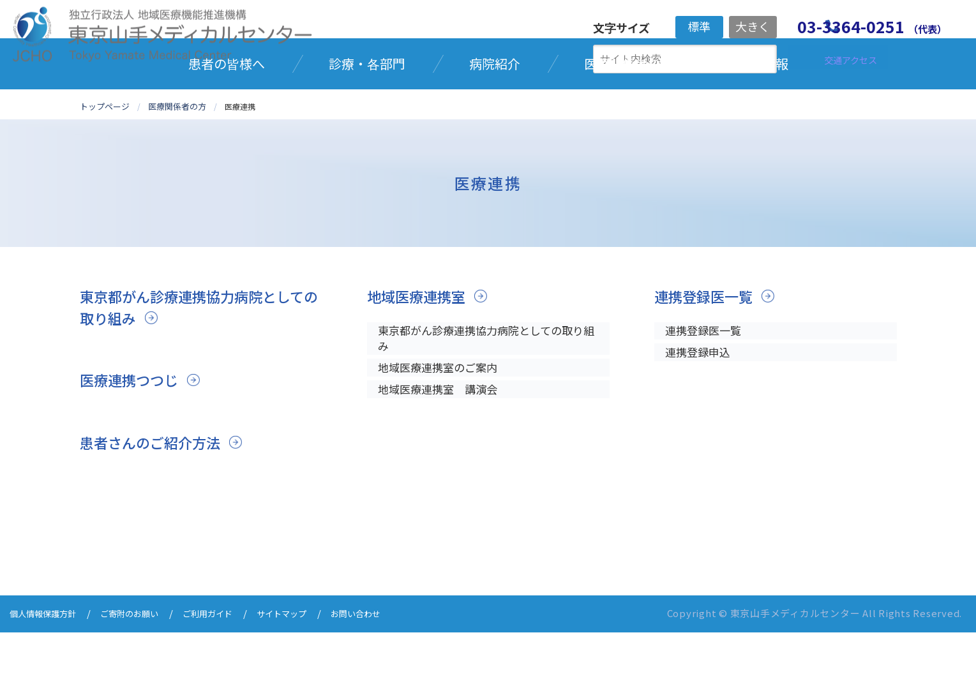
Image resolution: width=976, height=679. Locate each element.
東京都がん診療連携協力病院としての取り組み (195, 355)
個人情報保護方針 (48, 661)
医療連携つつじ (133, 428)
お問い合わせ (394, 661)
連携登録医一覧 (708, 344)
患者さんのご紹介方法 (156, 490)
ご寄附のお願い (143, 661)
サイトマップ (312, 661)
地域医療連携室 (420, 344)
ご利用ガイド (230, 661)
